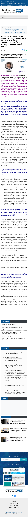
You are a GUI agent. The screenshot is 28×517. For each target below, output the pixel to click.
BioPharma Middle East (21, 3)
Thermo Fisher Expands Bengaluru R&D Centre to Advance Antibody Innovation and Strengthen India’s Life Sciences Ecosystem (15, 372)
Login (24, 5)
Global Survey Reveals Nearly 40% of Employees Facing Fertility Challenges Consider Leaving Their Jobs (13, 359)
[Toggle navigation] (3, 17)
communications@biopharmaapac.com (14, 512)
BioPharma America (4, 3)
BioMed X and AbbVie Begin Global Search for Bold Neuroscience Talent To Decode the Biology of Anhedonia (15, 365)
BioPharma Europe (12, 3)
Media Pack (20, 5)
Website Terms (7, 515)
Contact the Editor (14, 505)
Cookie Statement (20, 515)
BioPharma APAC (11, 5)
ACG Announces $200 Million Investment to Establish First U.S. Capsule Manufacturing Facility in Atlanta (15, 385)
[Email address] (10, 459)
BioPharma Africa (4, 5)
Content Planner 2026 (14, 507)
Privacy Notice (13, 515)
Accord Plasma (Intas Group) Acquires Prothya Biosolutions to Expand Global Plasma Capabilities (15, 379)
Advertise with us (14, 503)
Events (16, 5)
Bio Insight (4, 27)
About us (14, 501)
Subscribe (23, 459)
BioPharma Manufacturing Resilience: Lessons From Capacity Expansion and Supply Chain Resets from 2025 (13, 339)
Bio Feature (11, 27)
